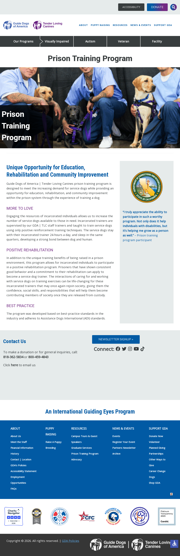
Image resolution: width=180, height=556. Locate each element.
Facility (157, 41)
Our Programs (23, 41)
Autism (90, 41)
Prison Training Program (84, 453)
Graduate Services (81, 447)
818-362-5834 (13, 357)
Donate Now (156, 436)
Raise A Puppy (53, 442)
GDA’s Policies (18, 465)
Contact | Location (21, 459)
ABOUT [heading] (15, 428)
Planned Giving (157, 447)
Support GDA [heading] (158, 428)
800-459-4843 (38, 357)
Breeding (50, 447)
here (14, 365)
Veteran (123, 41)
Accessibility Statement (23, 471)
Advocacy (76, 459)
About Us (16, 436)
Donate (157, 7)
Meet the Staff (19, 442)
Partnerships (156, 453)
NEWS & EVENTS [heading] (123, 428)
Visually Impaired (57, 41)
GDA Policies (70, 541)
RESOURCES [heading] (79, 428)
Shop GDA (154, 482)
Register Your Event (123, 442)
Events (116, 436)
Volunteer (154, 442)
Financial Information (22, 447)
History (15, 453)
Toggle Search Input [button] (173, 7)
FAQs (14, 488)
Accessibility (131, 7)
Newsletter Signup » (116, 339)
